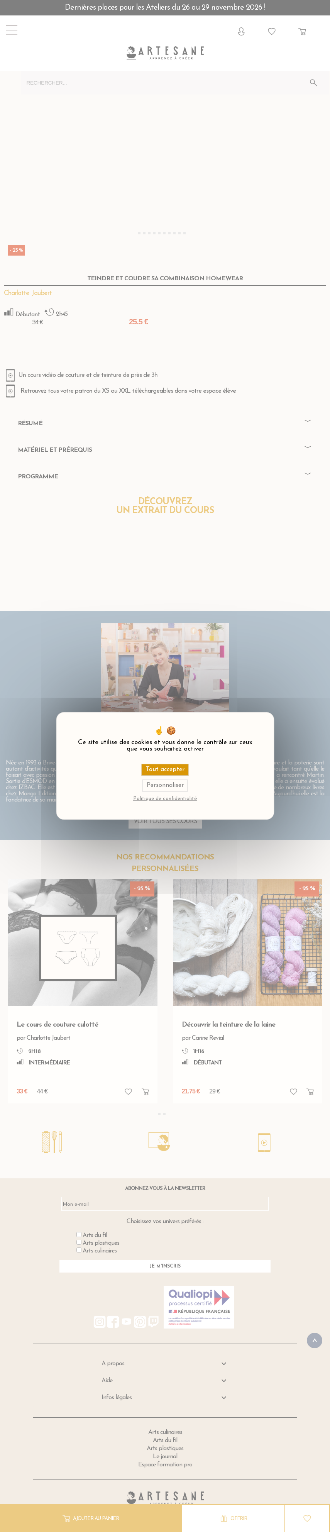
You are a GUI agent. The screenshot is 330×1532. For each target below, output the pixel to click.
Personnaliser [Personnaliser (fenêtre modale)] (165, 786)
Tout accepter (165, 769)
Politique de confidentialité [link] (165, 799)
